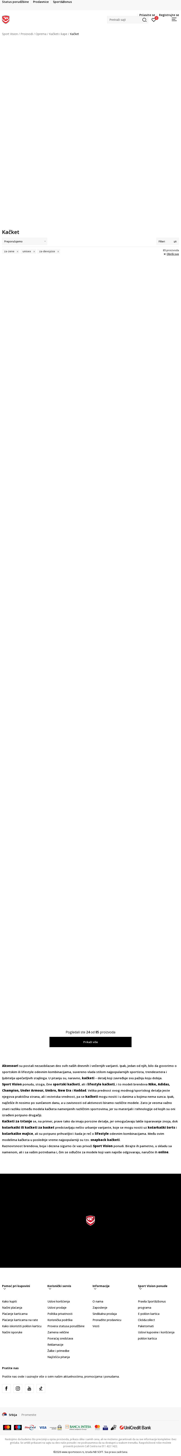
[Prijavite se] (153, 19)
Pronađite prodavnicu (107, 1320)
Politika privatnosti (59, 1314)
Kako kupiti (9, 1301)
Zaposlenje (100, 1307)
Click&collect (146, 1320)
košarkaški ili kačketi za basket (28, 1127)
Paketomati (146, 1326)
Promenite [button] (28, 1415)
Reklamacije (55, 1345)
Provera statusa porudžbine (66, 1326)
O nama (98, 1301)
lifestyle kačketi (101, 1084)
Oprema (41, 34)
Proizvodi (27, 34)
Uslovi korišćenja (58, 1301)
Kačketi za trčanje (17, 1121)
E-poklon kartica (148, 1314)
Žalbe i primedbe (58, 1351)
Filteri (168, 241)
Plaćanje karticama (14, 1314)
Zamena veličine (58, 1332)
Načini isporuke (12, 1332)
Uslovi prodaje (56, 1307)
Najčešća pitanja (58, 1357)
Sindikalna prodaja (105, 1314)
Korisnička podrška (59, 1320)
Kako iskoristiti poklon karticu (21, 1326)
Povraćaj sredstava (60, 1338)
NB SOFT (98, 1452)
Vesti (96, 1326)
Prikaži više (90, 1042)
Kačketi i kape (58, 34)
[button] (127, 19)
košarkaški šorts (161, 1127)
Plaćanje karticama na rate (20, 1320)
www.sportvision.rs (73, 1452)
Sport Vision (10, 34)
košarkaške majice (17, 1134)
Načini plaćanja (12, 1307)
